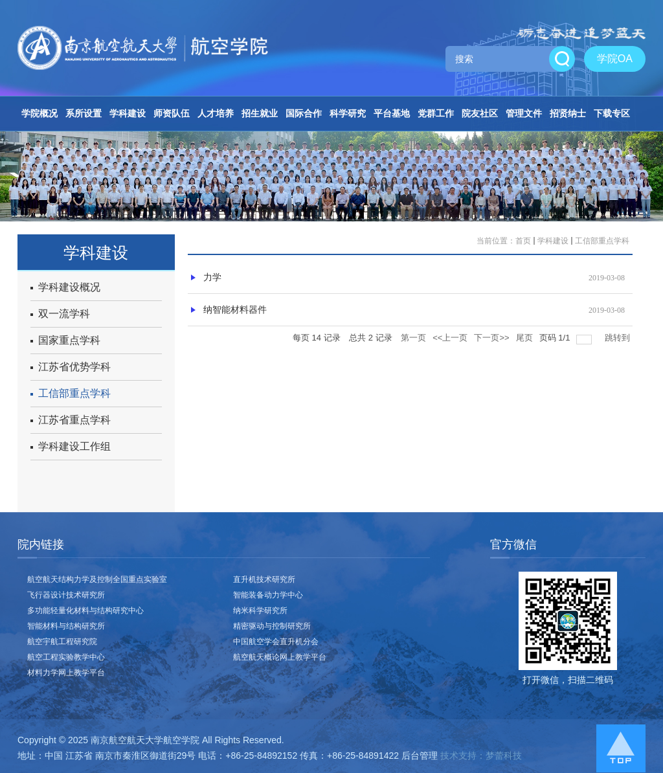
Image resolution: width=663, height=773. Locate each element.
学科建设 (127, 113)
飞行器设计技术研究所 (66, 594)
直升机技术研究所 (264, 579)
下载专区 (612, 113)
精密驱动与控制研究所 (272, 626)
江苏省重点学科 (70, 419)
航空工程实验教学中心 (66, 657)
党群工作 (436, 113)
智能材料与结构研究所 (66, 626)
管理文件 (524, 113)
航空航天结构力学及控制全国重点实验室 (97, 579)
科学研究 (348, 113)
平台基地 (392, 113)
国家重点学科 (65, 340)
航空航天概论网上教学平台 (279, 657)
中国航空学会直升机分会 (276, 641)
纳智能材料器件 (235, 310)
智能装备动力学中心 (268, 594)
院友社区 (480, 113)
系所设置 (83, 113)
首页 (523, 240)
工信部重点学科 (70, 393)
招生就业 (260, 113)
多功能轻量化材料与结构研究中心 (85, 610)
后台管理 (419, 755)
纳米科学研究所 (260, 610)
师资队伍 (171, 113)
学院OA (615, 58)
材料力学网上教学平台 (66, 672)
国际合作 (304, 113)
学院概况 (39, 113)
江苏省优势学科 (70, 366)
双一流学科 (60, 313)
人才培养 (215, 113)
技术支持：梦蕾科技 (481, 755)
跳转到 (619, 337)
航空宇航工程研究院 (62, 641)
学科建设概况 (65, 287)
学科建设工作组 (70, 446)
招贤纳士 (568, 113)
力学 (212, 277)
